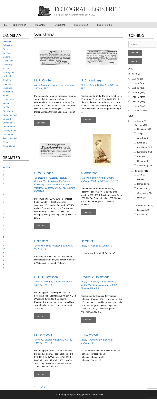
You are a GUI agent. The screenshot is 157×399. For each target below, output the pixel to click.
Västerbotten (9, 126)
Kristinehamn (65, 181)
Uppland (7, 119)
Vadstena (69, 85)
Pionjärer (43, 25)
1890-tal (112, 285)
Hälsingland (8, 72)
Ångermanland (10, 138)
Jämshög (143, 138)
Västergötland (9, 130)
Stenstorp (108, 340)
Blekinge (7, 41)
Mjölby (84, 285)
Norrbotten (8, 91)
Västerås (38, 249)
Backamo (143, 179)
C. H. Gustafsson (46, 277)
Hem (5, 25)
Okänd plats (8, 99)
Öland (5, 142)
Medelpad (7, 88)
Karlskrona (144, 152)
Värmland (7, 122)
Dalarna (6, 49)
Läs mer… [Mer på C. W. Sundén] (42, 225)
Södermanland (10, 115)
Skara (48, 184)
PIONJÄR (39, 191)
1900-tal (85, 288)
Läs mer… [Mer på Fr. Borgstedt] (42, 374)
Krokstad (143, 210)
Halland (6, 68)
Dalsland (7, 53)
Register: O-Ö (107, 25)
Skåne (6, 103)
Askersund (39, 178)
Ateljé (37, 85)
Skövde (56, 184)
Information (22, 25)
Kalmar (47, 246)
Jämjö (141, 133)
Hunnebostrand (144, 205)
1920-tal (104, 246)
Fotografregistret (87, 9)
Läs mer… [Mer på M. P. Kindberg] (42, 122)
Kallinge (142, 142)
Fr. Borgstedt (43, 335)
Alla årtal (136, 74)
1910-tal (38, 343)
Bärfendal (143, 184)
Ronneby (143, 161)
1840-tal (138, 83)
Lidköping (39, 184)
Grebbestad (144, 193)
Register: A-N (84, 25)
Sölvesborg (144, 165)
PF (116, 181)
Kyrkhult (142, 156)
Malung (111, 281)
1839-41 (137, 78)
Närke (5, 95)
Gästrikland (8, 60)
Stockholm (8, 111)
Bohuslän (7, 45)
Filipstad (53, 178)
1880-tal (38, 285)
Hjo (44, 181)
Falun (93, 178)
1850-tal (61, 188)
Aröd (141, 174)
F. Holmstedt (89, 335)
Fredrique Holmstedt (95, 277)
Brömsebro (144, 129)
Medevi (110, 178)
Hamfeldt (87, 241)
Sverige (65, 184)
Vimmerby (68, 246)
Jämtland (7, 80)
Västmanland (9, 134)
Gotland (6, 57)
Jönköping (53, 181)
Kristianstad (96, 340)
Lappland (7, 84)
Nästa (45, 387)
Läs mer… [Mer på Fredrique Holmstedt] (88, 319)
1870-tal (114, 85)
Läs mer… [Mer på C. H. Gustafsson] (42, 316)
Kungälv (142, 214)
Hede (141, 197)
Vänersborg (51, 188)
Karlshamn (144, 147)
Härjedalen (8, 76)
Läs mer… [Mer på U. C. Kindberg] (88, 119)
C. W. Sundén (43, 173)
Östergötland (9, 146)
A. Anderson (89, 173)
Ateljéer (6, 167)
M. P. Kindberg (44, 80)
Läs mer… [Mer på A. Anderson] (88, 212)
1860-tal (38, 88)
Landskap (63, 25)
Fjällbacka (143, 188)
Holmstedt (41, 241)
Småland (7, 107)
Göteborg (55, 85)
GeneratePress (96, 394)
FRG (46, 88)
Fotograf (45, 85)
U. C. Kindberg (91, 80)
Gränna (38, 181)
